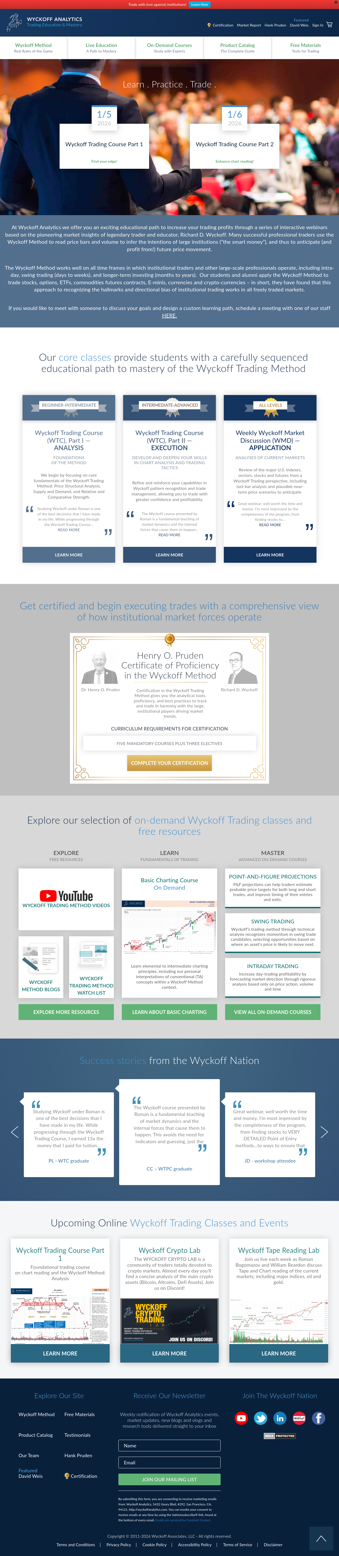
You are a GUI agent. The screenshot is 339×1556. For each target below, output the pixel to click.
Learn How (199, 4)
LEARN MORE (69, 554)
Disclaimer (273, 1544)
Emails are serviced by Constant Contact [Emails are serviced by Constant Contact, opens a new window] (183, 1520)
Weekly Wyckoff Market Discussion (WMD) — (270, 440)
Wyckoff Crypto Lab (169, 1250)
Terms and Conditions (76, 1544)
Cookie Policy (154, 1544)
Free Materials (79, 1414)
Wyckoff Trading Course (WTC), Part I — (69, 440)
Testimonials (77, 1435)
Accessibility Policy (195, 1544)
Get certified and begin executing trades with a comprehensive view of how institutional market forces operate (169, 611)
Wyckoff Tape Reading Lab (278, 1250)
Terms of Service (237, 1544)
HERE (169, 315)
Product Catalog (36, 1435)
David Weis (299, 25)
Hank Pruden (275, 25)
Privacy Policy (118, 1544)
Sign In (317, 25)
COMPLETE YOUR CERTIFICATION (169, 763)
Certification (223, 25)
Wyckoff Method (37, 1414)
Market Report (249, 25)
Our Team (29, 1455)
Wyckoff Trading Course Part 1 (60, 1254)
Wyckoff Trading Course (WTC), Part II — (169, 440)
